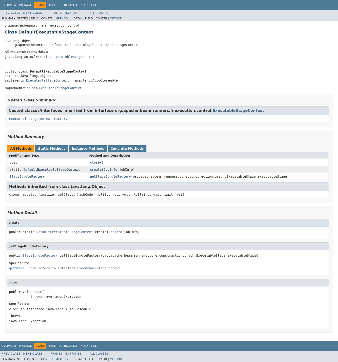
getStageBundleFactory (110, 176)
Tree (52, 5)
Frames (56, 13)
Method (62, 18)
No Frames (73, 13)
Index (84, 5)
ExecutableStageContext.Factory (38, 119)
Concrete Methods (127, 148)
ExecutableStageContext (74, 57)
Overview (8, 5)
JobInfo (110, 169)
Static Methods (51, 148)
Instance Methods (88, 148)
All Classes (99, 13)
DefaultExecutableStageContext (51, 169)
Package (25, 5)
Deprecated (68, 5)
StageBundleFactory (27, 176)
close (95, 162)
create (96, 169)
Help (94, 5)
